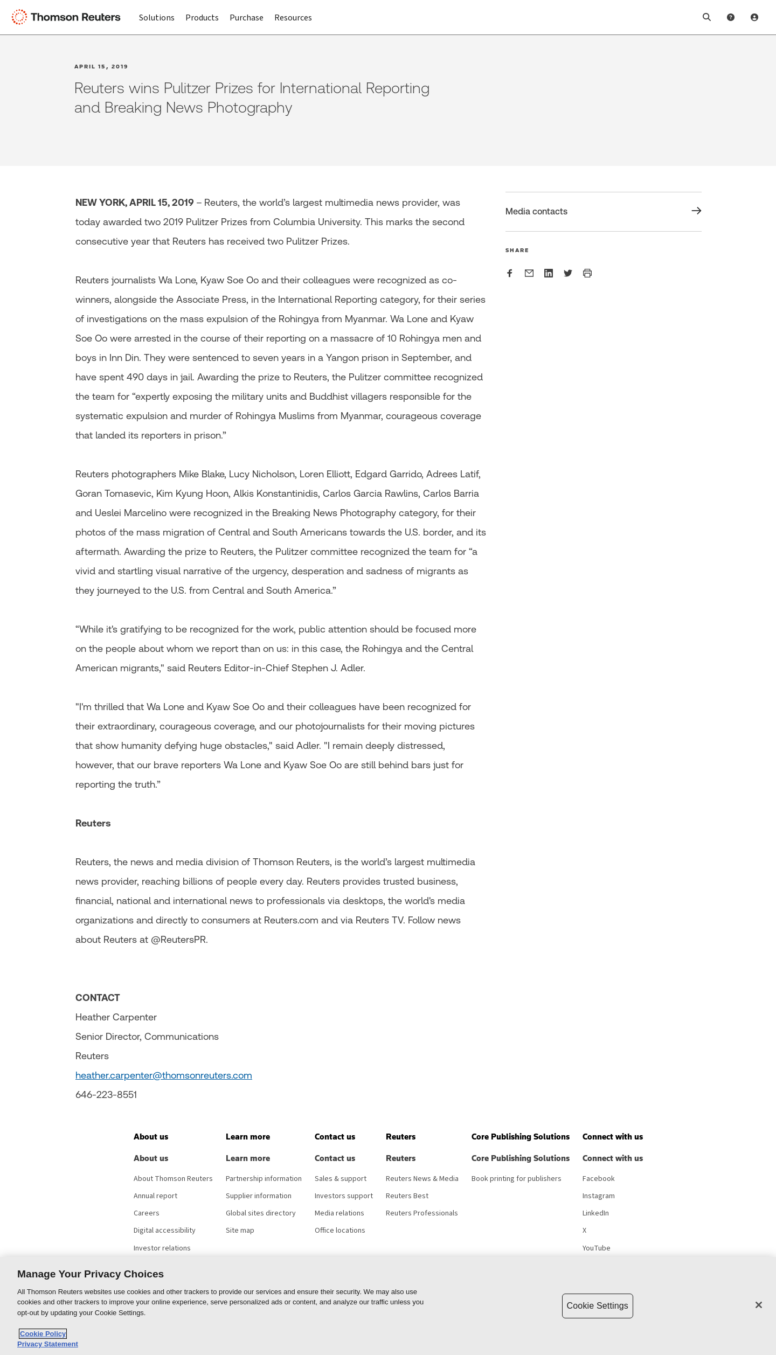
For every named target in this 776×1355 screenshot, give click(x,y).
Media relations (339, 1213)
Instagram (599, 1196)
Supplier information (259, 1196)
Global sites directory (261, 1213)
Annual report (155, 1196)
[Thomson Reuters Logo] (69, 17)
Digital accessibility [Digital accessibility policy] (165, 1230)
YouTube (597, 1248)
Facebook (599, 1178)
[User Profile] (754, 17)
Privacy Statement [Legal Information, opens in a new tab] (47, 1344)
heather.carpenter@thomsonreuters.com (163, 1075)
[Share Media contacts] (603, 211)
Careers (147, 1213)
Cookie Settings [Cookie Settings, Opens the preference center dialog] (597, 1305)
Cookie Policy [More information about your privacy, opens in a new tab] (43, 1334)
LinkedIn (596, 1213)
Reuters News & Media (422, 1178)
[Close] (759, 1305)
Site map (240, 1230)
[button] (707, 17)
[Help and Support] (731, 17)
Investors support (344, 1196)
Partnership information (264, 1178)
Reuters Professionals (422, 1213)
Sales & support (340, 1178)
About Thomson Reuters (173, 1178)
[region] (388, 1306)
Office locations (340, 1230)
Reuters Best (407, 1196)
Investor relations (162, 1248)
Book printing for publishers (517, 1178)
